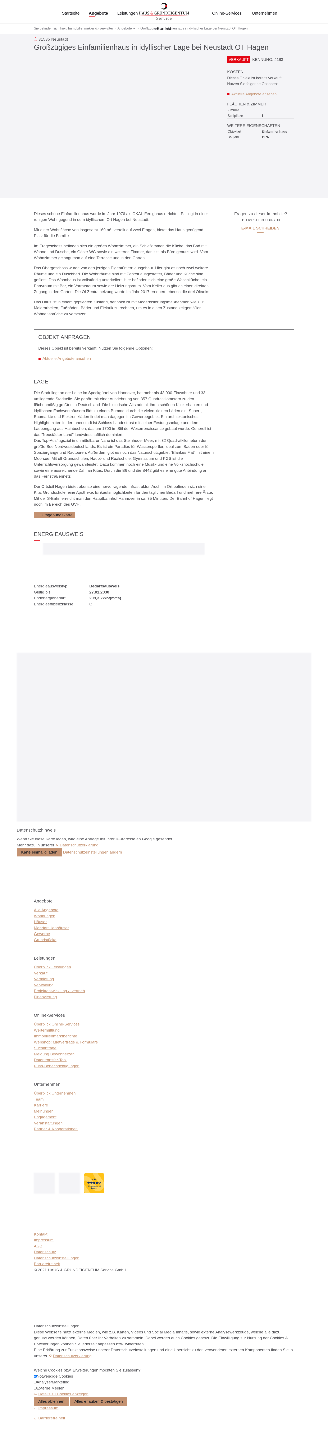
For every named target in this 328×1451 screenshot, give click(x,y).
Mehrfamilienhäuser (51, 928)
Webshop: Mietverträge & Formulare (66, 1042)
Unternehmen (264, 13)
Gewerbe (42, 934)
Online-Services (227, 13)
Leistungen (127, 13)
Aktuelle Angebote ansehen (254, 94)
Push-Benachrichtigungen (56, 1066)
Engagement (45, 1117)
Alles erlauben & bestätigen (98, 1401)
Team (39, 1099)
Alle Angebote (46, 910)
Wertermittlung (47, 1030)
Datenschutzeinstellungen (56, 1258)
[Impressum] (46, 1408)
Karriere (41, 1105)
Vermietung (44, 979)
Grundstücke (45, 940)
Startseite (70, 13)
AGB (38, 1246)
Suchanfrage (45, 1048)
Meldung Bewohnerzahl (55, 1054)
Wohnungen (44, 916)
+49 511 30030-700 (262, 220)
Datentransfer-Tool (50, 1060)
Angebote (98, 13)
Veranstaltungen (48, 1123)
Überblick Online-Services (57, 1024)
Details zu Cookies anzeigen (63, 1394)
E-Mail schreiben (260, 228)
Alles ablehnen (51, 1401)
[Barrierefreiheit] (49, 1418)
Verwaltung (44, 985)
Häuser (40, 922)
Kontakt (164, 28)
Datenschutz (45, 1252)
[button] (34, 1149)
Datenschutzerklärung (79, 845)
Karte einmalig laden (39, 852)
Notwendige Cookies (55, 1376)
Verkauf (40, 973)
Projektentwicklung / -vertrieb (59, 991)
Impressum (44, 1240)
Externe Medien (50, 1388)
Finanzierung (45, 997)
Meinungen (44, 1111)
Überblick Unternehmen (55, 1093)
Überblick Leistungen (52, 967)
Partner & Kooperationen (56, 1129)
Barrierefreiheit (47, 1264)
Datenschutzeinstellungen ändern (92, 852)
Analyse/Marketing (53, 1382)
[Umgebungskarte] (54, 515)
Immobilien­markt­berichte (55, 1036)
